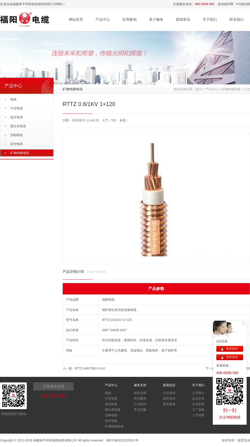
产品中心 (103, 19)
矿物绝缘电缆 (19, 153)
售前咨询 (232, 348)
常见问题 (140, 409)
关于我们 (210, 19)
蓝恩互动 (244, 440)
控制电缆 (16, 135)
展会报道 (169, 404)
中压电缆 (16, 108)
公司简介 (198, 393)
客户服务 (156, 19)
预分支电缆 (18, 126)
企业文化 (198, 398)
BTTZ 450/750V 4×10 (90, 368)
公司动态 (169, 393)
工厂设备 (198, 409)
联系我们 (236, 19)
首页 (199, 89)
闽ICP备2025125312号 (122, 440)
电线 (13, 99)
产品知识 (140, 404)
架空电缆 (16, 144)
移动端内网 (225, 4)
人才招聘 (198, 415)
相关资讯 (169, 398)
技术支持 (140, 393)
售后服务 (140, 398)
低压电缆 (16, 117)
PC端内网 (243, 4)
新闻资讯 (183, 19)
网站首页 (76, 19)
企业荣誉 (198, 404)
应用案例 (129, 19)
